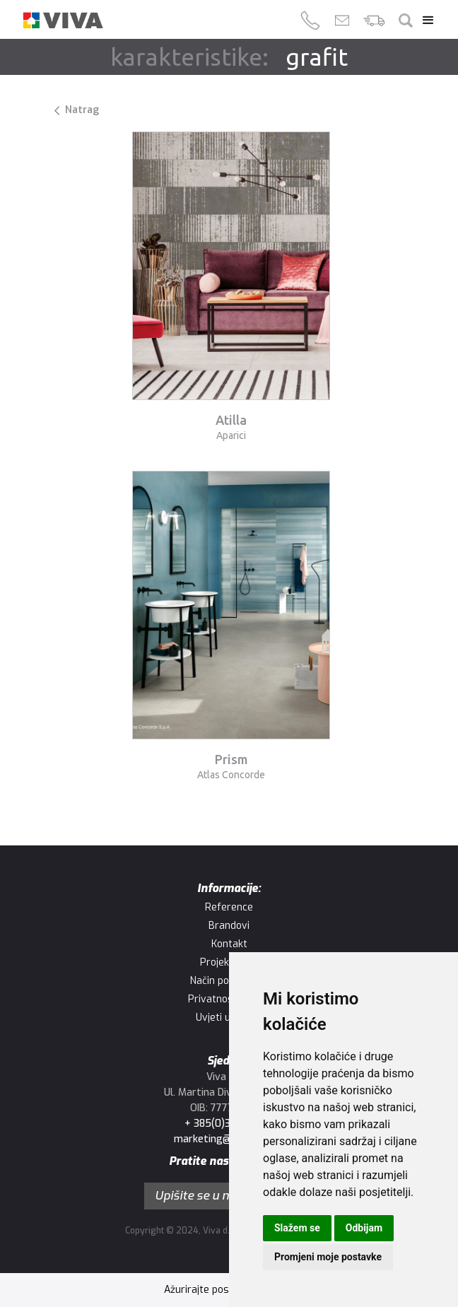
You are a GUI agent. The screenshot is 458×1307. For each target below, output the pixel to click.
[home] (63, 20)
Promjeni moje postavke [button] (328, 1256)
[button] (425, 20)
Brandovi (229, 925)
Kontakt (229, 944)
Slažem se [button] (297, 1227)
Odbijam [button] (364, 1227)
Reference (229, 907)
